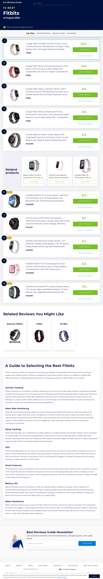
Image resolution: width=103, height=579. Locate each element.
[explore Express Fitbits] (14, 335)
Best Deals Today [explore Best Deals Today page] (90, 565)
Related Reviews (44, 33)
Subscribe (87, 543)
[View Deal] (34, 171)
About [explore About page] (7, 565)
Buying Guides (59, 33)
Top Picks (30, 33)
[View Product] (51, 49)
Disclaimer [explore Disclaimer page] (42, 565)
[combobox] (51, 3)
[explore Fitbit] (39, 335)
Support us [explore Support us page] (57, 565)
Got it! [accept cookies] (94, 576)
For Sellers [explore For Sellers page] (73, 565)
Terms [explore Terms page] (30, 565)
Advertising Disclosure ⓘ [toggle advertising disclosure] (30, 569)
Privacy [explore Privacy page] (19, 565)
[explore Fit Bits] (63, 335)
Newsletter (72, 33)
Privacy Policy (62, 577)
